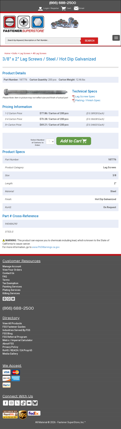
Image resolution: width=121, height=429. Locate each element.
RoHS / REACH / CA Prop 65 (17, 350)
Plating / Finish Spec (86, 100)
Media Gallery (10, 353)
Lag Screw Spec (83, 96)
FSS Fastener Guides (14, 326)
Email (81, 8)
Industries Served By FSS (16, 330)
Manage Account (12, 266)
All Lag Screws (39, 53)
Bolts (14, 53)
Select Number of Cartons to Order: (37, 142)
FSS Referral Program (15, 337)
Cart (69, 8)
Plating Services (12, 290)
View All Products (12, 323)
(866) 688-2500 (62, 3)
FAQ (5, 276)
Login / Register (51, 8)
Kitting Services (11, 293)
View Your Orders (12, 269)
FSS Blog (8, 333)
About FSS (8, 343)
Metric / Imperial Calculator (18, 340)
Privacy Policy (10, 347)
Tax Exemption (10, 283)
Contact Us (8, 273)
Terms (6, 280)
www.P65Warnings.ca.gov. (46, 247)
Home (8, 53)
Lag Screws (25, 53)
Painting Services (12, 286)
